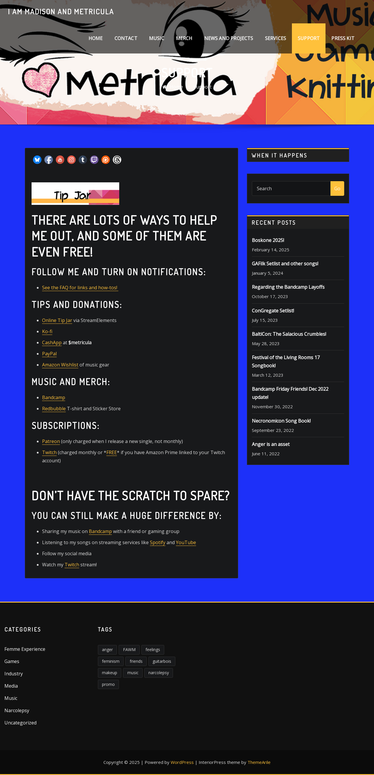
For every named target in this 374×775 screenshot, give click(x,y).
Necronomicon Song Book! (281, 421)
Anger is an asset (271, 444)
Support (309, 38)
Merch (184, 38)
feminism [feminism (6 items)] (111, 661)
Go (337, 188)
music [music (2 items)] (132, 672)
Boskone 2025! (268, 240)
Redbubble (54, 408)
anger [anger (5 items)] (107, 649)
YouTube (186, 542)
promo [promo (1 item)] (108, 684)
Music (156, 38)
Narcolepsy (16, 710)
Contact (126, 38)
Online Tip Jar (57, 320)
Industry (13, 673)
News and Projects (228, 38)
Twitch (49, 452)
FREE (111, 452)
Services (275, 38)
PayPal (49, 353)
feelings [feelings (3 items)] (153, 649)
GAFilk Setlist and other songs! (285, 263)
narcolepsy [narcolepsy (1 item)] (158, 672)
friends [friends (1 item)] (136, 661)
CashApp (52, 342)
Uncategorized (20, 722)
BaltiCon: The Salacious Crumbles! (289, 334)
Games (11, 661)
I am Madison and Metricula (61, 11)
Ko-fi (47, 331)
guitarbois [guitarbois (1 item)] (162, 661)
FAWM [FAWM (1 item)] (129, 649)
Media (11, 686)
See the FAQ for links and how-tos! (80, 287)
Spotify (157, 542)
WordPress (182, 762)
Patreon (51, 441)
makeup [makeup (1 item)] (109, 672)
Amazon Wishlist (60, 364)
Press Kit (342, 38)
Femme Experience (24, 649)
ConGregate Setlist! (273, 310)
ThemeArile (259, 762)
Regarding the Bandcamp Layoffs (288, 287)
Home (96, 38)
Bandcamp (53, 397)
